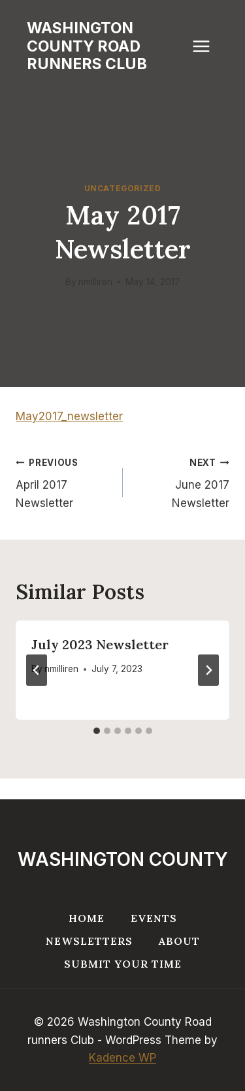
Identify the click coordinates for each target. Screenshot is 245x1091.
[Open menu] (207, 46)
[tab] (96, 731)
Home (87, 918)
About (179, 940)
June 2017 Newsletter (182, 481)
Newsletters (89, 940)
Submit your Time (123, 963)
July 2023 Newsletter (100, 644)
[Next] (208, 670)
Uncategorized (122, 188)
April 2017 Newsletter (64, 481)
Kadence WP (122, 1057)
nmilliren (95, 282)
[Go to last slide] (36, 670)
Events (154, 918)
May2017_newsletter (69, 416)
